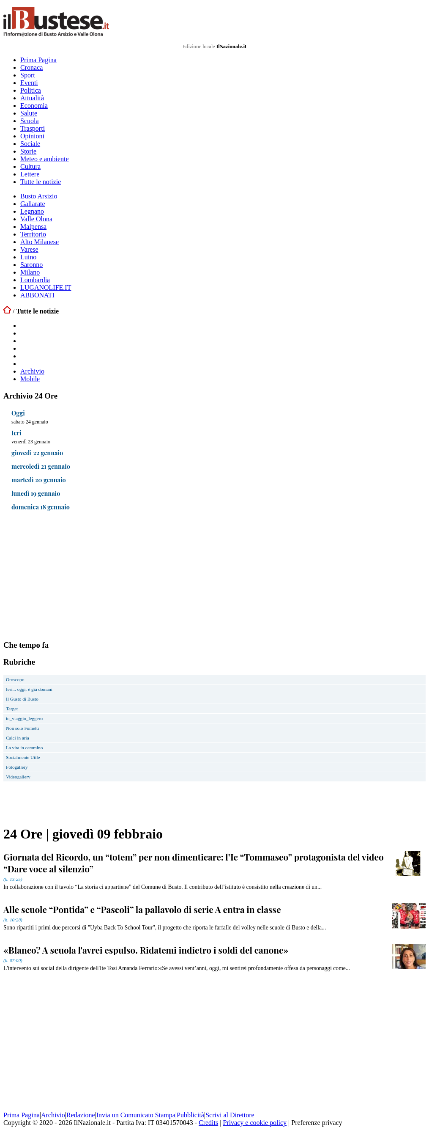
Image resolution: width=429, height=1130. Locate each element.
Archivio (32, 371)
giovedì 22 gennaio (37, 452)
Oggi (18, 413)
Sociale (30, 143)
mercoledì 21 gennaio (40, 466)
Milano (30, 272)
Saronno (31, 264)
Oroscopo (15, 679)
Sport (27, 75)
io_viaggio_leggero (24, 718)
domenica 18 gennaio (40, 507)
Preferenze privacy (316, 1122)
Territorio (33, 234)
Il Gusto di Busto (22, 698)
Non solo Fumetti (22, 728)
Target (12, 708)
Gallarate (32, 203)
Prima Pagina (38, 59)
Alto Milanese (39, 241)
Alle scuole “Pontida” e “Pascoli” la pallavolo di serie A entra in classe (142, 909)
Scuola (29, 120)
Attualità (32, 98)
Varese (29, 249)
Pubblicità (190, 1115)
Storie (28, 151)
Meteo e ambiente (44, 158)
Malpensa (33, 226)
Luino (28, 257)
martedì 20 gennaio (38, 480)
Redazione (80, 1115)
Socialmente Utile (23, 757)
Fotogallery (17, 767)
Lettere (29, 174)
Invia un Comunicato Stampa (135, 1115)
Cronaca (31, 67)
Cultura (30, 166)
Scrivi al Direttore (229, 1115)
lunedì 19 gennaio (35, 493)
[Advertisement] (66, 577)
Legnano (32, 211)
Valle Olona (36, 219)
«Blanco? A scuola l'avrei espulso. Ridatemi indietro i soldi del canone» (145, 950)
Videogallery (18, 776)
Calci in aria (17, 737)
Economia (34, 105)
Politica (30, 90)
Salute (28, 113)
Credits (208, 1122)
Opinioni (32, 136)
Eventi (29, 82)
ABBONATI (37, 295)
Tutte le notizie (40, 181)
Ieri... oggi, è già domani (29, 689)
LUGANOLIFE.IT (45, 287)
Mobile (30, 378)
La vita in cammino (24, 747)
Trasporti (32, 128)
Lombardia (35, 279)
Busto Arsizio (38, 196)
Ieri (16, 433)
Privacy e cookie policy (255, 1122)
